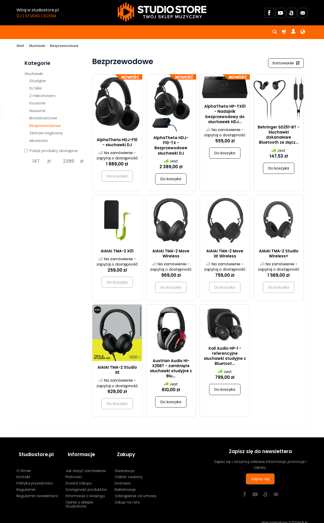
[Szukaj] (274, 32)
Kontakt (23, 472)
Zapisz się (260, 480)
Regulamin (26, 485)
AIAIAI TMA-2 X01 (117, 252)
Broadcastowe (43, 118)
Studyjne (37, 80)
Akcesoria (38, 140)
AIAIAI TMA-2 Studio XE (117, 371)
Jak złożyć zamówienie (86, 466)
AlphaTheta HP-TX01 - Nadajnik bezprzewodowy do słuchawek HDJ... (225, 115)
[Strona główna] (162, 12)
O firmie (23, 466)
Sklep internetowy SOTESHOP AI (284, 518)
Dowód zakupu (79, 478)
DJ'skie (35, 88)
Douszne (37, 103)
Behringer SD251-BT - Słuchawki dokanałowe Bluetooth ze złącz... (278, 135)
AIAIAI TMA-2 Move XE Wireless (224, 254)
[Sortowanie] (285, 63)
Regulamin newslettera (37, 491)
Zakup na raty (127, 497)
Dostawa (123, 478)
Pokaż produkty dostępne (51, 150)
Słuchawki (34, 73)
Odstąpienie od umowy (135, 491)
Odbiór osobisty (129, 472)
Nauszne (37, 110)
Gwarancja (124, 466)
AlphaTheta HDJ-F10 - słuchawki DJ (117, 143)
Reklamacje (125, 485)
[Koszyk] (284, 32)
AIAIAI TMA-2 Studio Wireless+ (278, 254)
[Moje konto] (293, 32)
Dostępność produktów (86, 485)
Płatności (74, 472)
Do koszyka (170, 180)
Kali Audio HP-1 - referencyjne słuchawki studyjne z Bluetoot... (225, 357)
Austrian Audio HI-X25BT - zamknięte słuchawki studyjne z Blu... (171, 369)
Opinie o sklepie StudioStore (79, 499)
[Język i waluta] (303, 32)
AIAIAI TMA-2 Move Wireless (170, 254)
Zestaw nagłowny (46, 133)
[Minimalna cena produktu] (36, 161)
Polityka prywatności (34, 478)
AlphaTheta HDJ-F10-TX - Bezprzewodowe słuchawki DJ (170, 146)
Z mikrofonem (42, 95)
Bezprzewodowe (45, 125)
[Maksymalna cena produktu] (68, 161)
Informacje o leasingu (85, 491)
